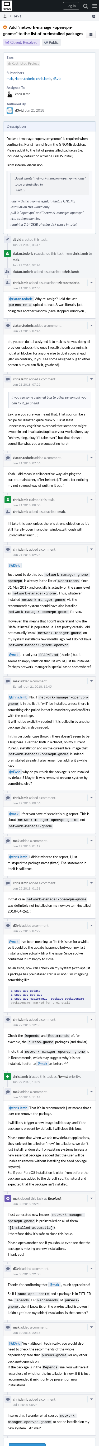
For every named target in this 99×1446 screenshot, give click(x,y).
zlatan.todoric (25, 78)
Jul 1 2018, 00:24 (25, 1391)
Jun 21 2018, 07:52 (26, 384)
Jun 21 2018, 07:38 (26, 288)
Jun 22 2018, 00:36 (26, 797)
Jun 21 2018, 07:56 (26, 462)
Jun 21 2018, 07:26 (26, 265)
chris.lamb (43, 78)
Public (54, 42)
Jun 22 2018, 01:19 (26, 839)
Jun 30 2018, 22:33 (26, 1320)
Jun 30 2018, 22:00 (26, 1263)
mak (10, 78)
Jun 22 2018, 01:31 (26, 881)
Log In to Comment (27, 1432)
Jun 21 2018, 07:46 (26, 330)
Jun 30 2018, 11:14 (26, 1087)
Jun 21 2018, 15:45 (38, 681)
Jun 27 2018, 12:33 (26, 1017)
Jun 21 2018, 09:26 (26, 554)
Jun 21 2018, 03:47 (26, 245)
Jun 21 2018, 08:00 (26, 504)
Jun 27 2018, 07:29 (26, 923)
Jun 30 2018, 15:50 (26, 1194)
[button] (94, 6)
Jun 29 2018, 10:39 (26, 1072)
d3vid (57, 78)
